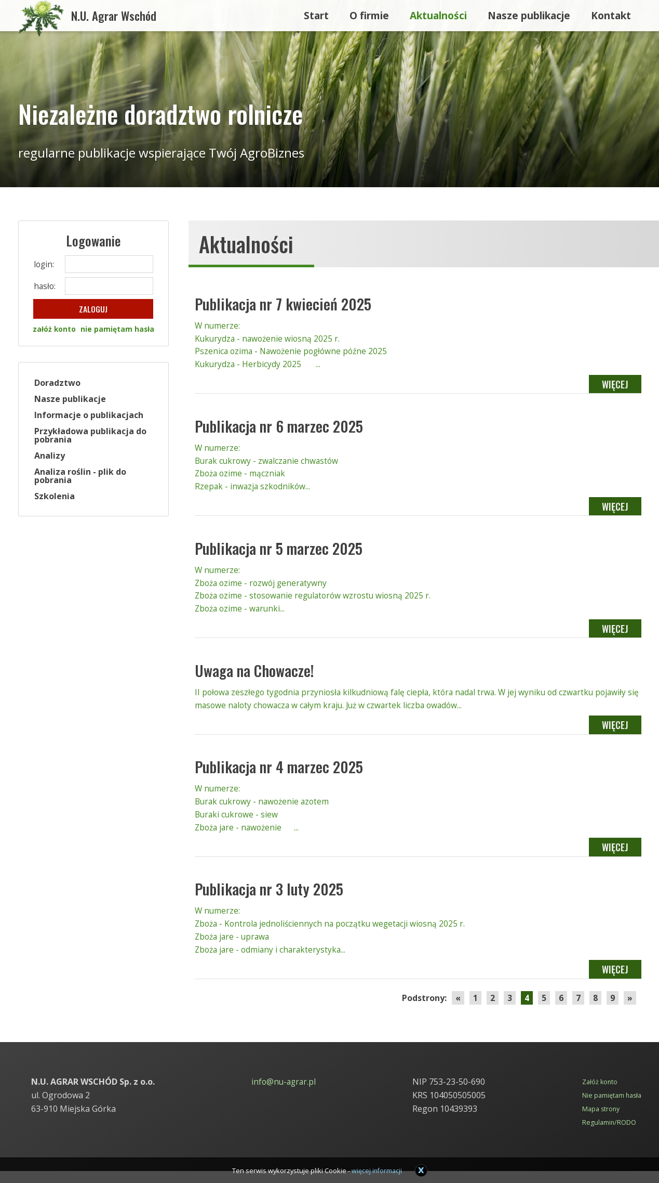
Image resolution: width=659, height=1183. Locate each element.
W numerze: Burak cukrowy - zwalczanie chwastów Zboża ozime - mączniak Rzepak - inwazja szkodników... (418, 471)
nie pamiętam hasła (118, 330)
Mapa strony (600, 1121)
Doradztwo (58, 384)
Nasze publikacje (529, 12)
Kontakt (611, 12)
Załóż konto (599, 1094)
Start (316, 12)
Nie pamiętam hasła (611, 1108)
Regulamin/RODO (608, 1134)
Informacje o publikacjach (89, 416)
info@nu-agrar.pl (283, 1094)
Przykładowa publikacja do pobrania (91, 436)
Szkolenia (55, 497)
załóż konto (53, 330)
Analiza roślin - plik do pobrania (81, 477)
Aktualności (438, 12)
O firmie (369, 12)
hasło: (45, 286)
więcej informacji (377, 1170)
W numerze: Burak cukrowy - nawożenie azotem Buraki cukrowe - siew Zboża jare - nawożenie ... (418, 818)
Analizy (50, 456)
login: (44, 264)
